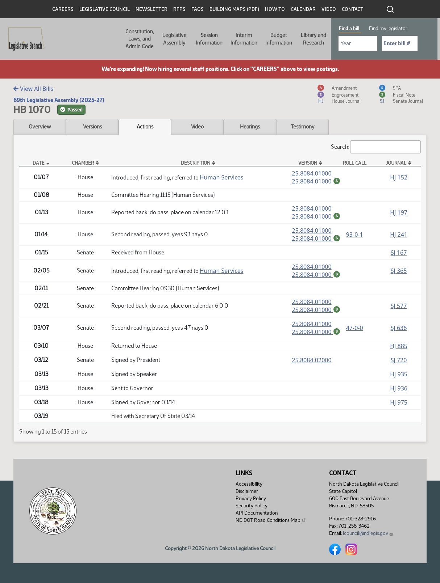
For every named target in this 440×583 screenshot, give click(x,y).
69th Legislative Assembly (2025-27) (58, 100)
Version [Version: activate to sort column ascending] (307, 163)
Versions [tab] (92, 126)
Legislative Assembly (174, 39)
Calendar (303, 9)
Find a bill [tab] (349, 28)
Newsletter (151, 9)
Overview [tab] (40, 126)
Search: (376, 146)
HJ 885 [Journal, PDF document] (398, 348)
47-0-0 (354, 330)
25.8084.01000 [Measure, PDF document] (311, 173)
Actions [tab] (145, 126)
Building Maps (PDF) (234, 9)
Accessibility (249, 484)
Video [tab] (197, 126)
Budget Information (278, 39)
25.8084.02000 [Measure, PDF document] (311, 362)
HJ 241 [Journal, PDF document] (398, 235)
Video (328, 9)
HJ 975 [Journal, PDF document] (398, 405)
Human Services (222, 177)
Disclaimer (247, 491)
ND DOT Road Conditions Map (271, 520)
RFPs (179, 9)
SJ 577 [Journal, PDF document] (399, 307)
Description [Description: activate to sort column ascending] (195, 163)
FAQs (197, 9)
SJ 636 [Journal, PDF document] (399, 330)
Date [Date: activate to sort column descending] (39, 163)
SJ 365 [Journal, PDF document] (399, 272)
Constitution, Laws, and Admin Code (139, 39)
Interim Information (244, 39)
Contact (352, 9)
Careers (63, 9)
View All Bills (33, 89)
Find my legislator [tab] (388, 28)
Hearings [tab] (250, 126)
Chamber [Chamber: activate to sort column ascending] (83, 163)
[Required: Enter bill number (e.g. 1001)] (400, 43)
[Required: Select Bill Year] (357, 43)
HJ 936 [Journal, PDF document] (398, 390)
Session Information (209, 39)
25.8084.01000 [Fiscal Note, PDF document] (316, 181)
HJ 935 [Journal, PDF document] (398, 376)
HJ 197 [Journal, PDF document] (398, 213)
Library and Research (313, 39)
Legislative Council (104, 9)
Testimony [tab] (303, 126)
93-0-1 (354, 235)
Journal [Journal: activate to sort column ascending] (396, 163)
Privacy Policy (251, 498)
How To (275, 9)
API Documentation (257, 513)
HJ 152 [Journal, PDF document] (398, 177)
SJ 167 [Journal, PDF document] (399, 254)
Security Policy (251, 506)
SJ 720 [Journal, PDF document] (399, 362)
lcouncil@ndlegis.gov (368, 533)
